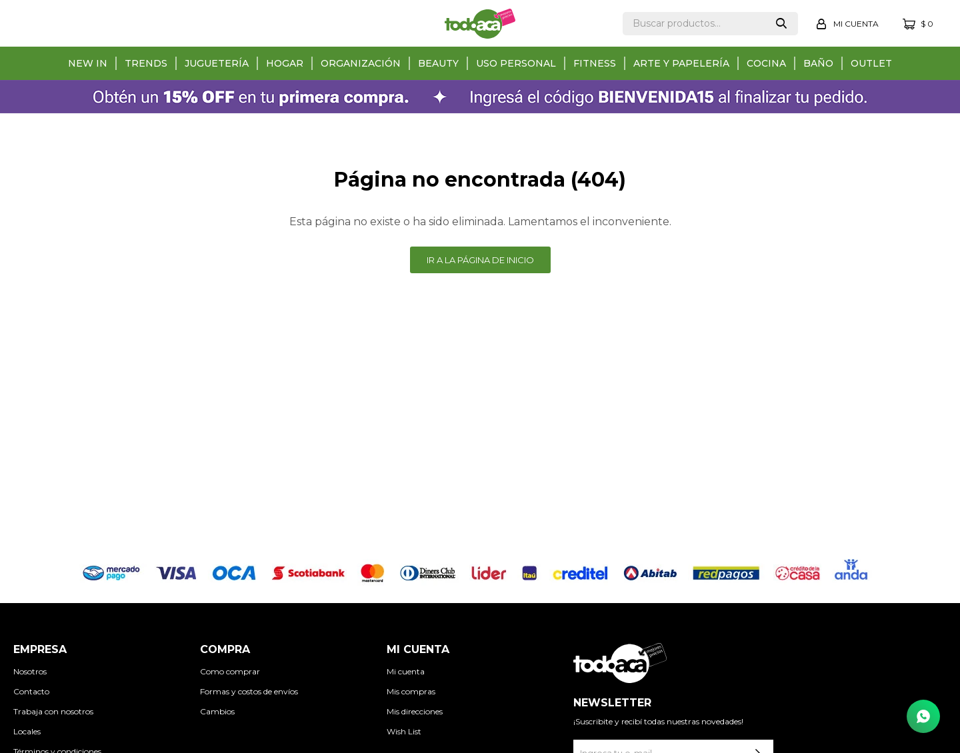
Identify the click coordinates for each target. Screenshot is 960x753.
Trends (146, 63)
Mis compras (411, 691)
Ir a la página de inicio (480, 260)
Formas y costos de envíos (249, 691)
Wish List (404, 731)
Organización (361, 63)
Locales (27, 731)
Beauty (438, 63)
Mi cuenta (406, 671)
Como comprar (230, 671)
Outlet (871, 63)
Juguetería (217, 63)
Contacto (31, 691)
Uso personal (516, 63)
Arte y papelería (681, 63)
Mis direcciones (415, 711)
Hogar (284, 63)
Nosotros (30, 671)
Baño (818, 63)
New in (87, 63)
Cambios (217, 711)
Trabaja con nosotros (53, 711)
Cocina (766, 63)
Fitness (594, 63)
